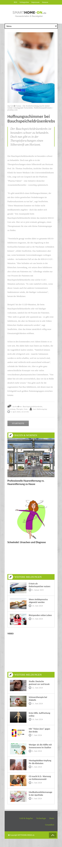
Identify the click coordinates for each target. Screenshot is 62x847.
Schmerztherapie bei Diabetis (38, 698)
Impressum (35, 2)
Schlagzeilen (24, 2)
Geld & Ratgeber (26, 818)
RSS (15, 2)
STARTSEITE (18, 423)
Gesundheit (49, 825)
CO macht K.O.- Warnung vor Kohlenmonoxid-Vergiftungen (40, 779)
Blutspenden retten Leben (40, 615)
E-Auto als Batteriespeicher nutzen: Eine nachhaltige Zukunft (40, 586)
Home (51, 818)
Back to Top (53, 835)
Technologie (41, 818)
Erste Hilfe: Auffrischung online (39, 714)
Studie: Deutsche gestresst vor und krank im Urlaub (39, 684)
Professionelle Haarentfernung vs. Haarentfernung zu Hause (25, 482)
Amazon (45, 2)
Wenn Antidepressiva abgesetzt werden (38, 600)
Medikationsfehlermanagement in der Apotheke (40, 793)
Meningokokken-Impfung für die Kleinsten (40, 762)
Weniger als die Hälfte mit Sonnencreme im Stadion (40, 746)
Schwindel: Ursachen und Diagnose (26, 542)
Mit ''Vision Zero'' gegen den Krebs (39, 730)
